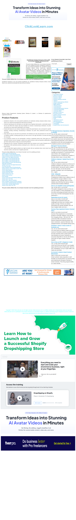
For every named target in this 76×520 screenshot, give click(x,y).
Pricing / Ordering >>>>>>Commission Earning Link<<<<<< (38, 76)
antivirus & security (57, 95)
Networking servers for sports (59, 197)
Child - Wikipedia (55, 174)
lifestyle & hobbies (57, 117)
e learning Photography (58, 109)
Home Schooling (57, 116)
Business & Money (57, 96)
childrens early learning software (60, 102)
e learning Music (57, 107)
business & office (57, 98)
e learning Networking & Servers (60, 108)
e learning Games (57, 105)
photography (56, 123)
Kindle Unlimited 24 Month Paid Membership (11, 155)
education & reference (58, 112)
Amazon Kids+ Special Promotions (9, 180)
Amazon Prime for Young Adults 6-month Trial (11, 168)
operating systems (57, 121)
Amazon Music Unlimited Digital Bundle (10, 184)
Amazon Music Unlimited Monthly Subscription (12, 182)
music (54, 118)
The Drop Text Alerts (6, 166)
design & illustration (57, 103)
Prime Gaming (5, 176)
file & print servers (57, 113)
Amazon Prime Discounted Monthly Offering (11, 177)
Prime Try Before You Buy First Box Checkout (11, 181)
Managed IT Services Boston (59, 146)
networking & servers (58, 119)
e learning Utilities (57, 111)
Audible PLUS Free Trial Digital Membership (11, 164)
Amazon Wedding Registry (7, 171)
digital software (56, 104)
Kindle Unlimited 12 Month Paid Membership (11, 162)
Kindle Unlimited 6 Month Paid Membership (11, 167)
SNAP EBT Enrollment (7, 163)
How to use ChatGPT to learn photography (62, 185)
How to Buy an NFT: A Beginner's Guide (61, 242)
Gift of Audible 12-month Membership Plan (11, 154)
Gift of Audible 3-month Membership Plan (11, 158)
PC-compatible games (58, 122)
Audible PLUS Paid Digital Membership (10, 157)
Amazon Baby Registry (7, 170)
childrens (55, 100)
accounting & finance (58, 94)
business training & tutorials (59, 99)
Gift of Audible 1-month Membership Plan (11, 161)
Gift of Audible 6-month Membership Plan (11, 159)
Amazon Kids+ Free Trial (7, 178)
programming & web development (61, 125)
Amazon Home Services (7, 175)
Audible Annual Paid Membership (9, 153)
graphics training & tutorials (59, 114)
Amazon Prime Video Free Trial (8, 185)
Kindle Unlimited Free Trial (7, 173)
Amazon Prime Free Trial (7, 172)
